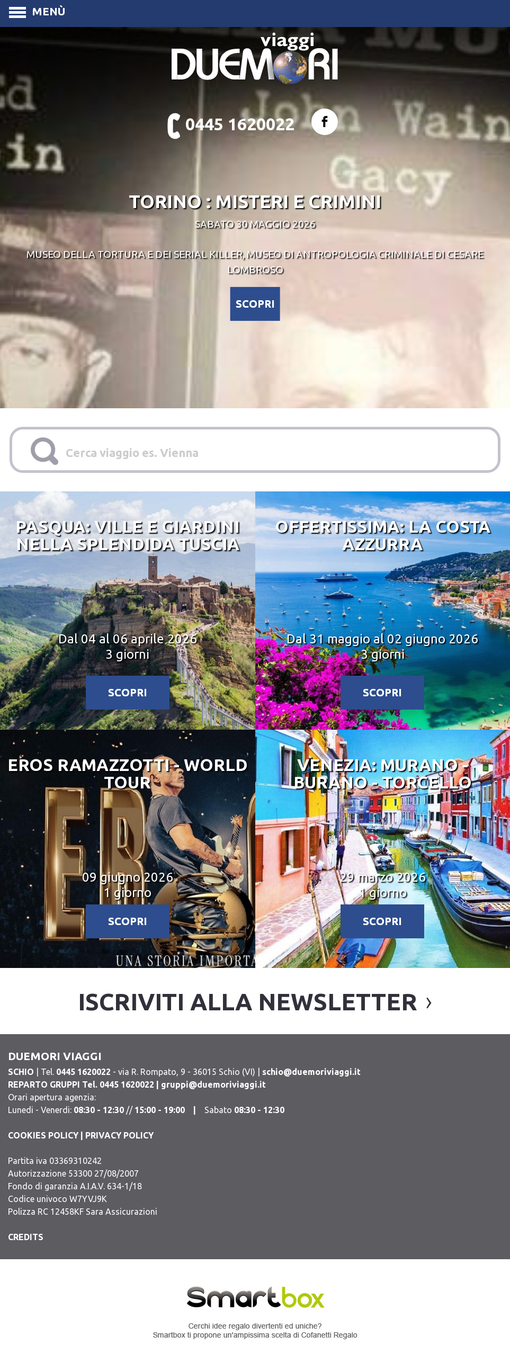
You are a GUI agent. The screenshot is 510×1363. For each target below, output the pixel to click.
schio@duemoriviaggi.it (311, 1072)
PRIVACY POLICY (119, 1135)
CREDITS (25, 1237)
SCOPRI (255, 304)
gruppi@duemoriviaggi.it (213, 1084)
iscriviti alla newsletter (247, 1001)
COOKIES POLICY (43, 1135)
